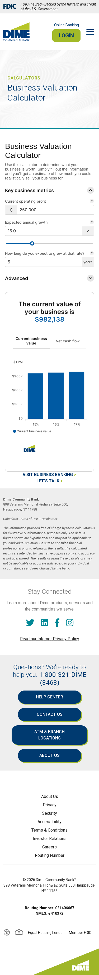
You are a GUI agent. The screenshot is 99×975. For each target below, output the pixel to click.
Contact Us (50, 714)
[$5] (43, 262)
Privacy (49, 804)
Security (49, 813)
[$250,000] (55, 209)
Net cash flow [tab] (68, 341)
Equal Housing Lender (46, 933)
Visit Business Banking (48, 474)
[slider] (32, 243)
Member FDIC (80, 933)
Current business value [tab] (31, 340)
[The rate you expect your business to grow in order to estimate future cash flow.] (92, 222)
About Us (49, 755)
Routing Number (49, 855)
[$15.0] (43, 231)
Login (66, 35)
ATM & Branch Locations (49, 735)
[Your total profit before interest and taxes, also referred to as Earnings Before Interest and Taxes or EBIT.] (92, 201)
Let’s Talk (47, 480)
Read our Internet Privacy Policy (49, 638)
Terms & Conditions (49, 830)
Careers (49, 846)
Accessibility (49, 821)
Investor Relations (50, 838)
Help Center (49, 696)
